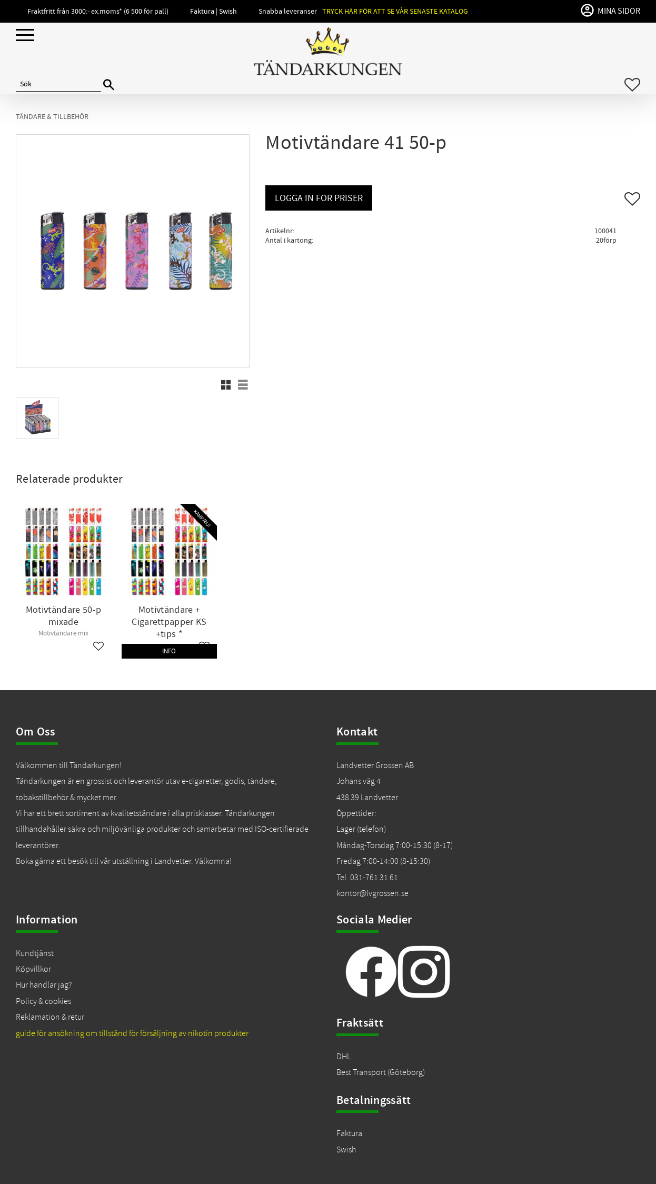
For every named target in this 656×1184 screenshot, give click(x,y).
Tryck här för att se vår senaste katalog (395, 11)
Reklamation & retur (50, 1017)
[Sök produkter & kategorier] (58, 85)
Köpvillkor (33, 969)
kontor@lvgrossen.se (372, 893)
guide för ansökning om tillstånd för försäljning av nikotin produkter (132, 1033)
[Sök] (108, 85)
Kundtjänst (35, 953)
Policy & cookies (43, 1001)
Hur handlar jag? (44, 985)
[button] (25, 35)
